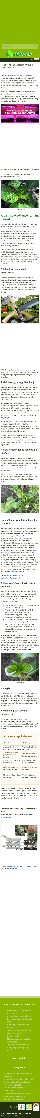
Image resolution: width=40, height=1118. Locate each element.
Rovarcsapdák (15, 578)
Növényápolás (32, 866)
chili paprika (12, 868)
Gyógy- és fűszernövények (16, 866)
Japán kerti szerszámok (18, 1045)
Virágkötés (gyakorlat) (14, 1099)
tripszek (31, 552)
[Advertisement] (20, 20)
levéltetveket (23, 538)
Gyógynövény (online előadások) (19, 1079)
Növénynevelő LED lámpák (19, 1010)
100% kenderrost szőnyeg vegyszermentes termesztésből (19, 1033)
